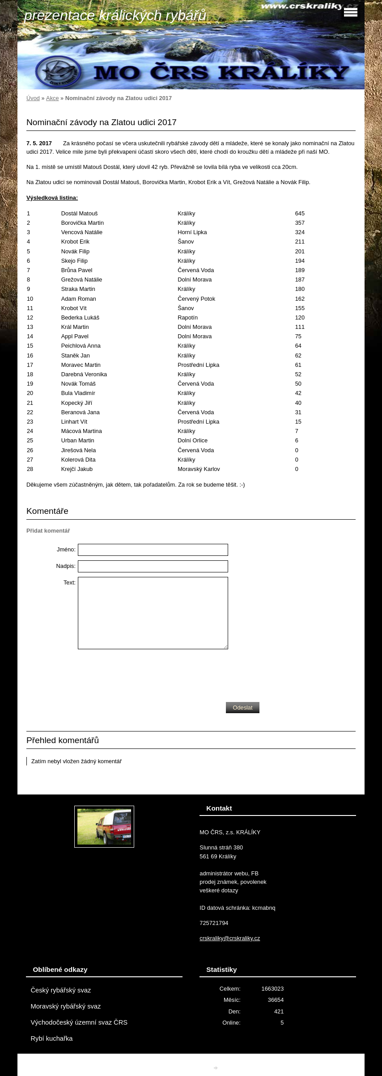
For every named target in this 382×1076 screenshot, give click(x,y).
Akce (52, 98)
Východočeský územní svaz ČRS (78, 1022)
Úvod (33, 98)
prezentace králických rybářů (115, 15)
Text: (70, 582)
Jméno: (66, 549)
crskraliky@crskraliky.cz (229, 938)
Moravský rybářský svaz (65, 1006)
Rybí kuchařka (51, 1038)
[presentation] (146, 673)
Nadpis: (66, 566)
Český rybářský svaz (60, 990)
